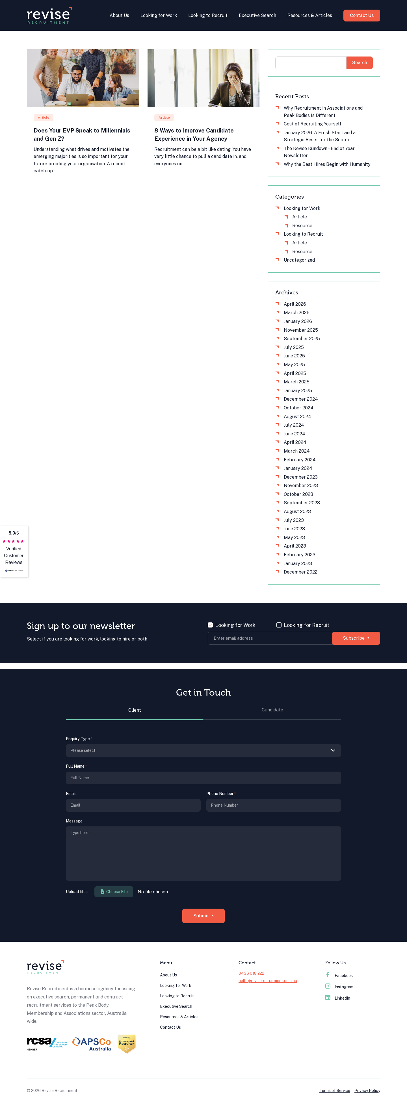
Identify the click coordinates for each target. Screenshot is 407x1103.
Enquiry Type (79, 739)
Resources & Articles (309, 15)
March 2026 (296, 312)
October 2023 (298, 494)
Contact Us (361, 15)
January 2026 (298, 321)
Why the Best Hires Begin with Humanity (327, 164)
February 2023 (299, 554)
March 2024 (297, 451)
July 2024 (294, 425)
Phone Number (221, 794)
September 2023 (302, 502)
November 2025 (301, 330)
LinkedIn (337, 998)
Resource (302, 225)
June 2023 (294, 528)
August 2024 (297, 416)
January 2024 (298, 468)
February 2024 (300, 460)
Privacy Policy (367, 1090)
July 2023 (294, 520)
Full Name (76, 766)
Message (74, 821)
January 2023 (298, 563)
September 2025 (302, 338)
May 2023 (294, 537)
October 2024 (298, 408)
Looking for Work (158, 15)
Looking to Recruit (207, 15)
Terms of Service (334, 1090)
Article (299, 217)
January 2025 (298, 390)
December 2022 (300, 572)
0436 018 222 (251, 973)
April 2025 (295, 373)
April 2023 (295, 546)
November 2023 (301, 485)
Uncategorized (299, 260)
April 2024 (295, 442)
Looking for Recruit (306, 625)
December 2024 (301, 399)
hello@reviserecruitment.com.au (268, 980)
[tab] (135, 713)
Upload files (77, 891)
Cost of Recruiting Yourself (312, 124)
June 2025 (294, 356)
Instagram (339, 986)
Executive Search (256, 15)
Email (71, 793)
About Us (118, 15)
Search (359, 62)
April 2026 (295, 304)
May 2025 (294, 364)
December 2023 (301, 477)
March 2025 (296, 382)
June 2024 (294, 434)
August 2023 (297, 511)
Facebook (339, 975)
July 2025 (294, 347)
